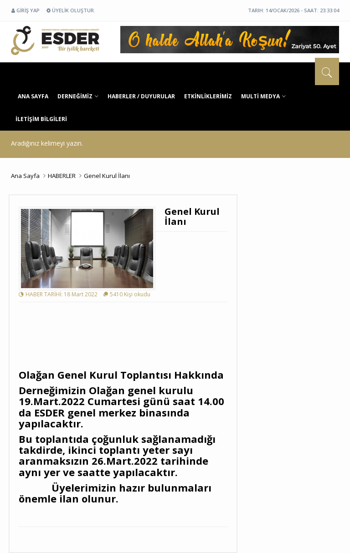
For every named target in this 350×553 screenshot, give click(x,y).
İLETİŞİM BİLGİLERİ (41, 119)
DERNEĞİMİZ (77, 96)
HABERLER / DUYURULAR (141, 96)
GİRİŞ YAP (25, 10)
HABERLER (62, 176)
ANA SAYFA (33, 96)
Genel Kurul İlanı (107, 176)
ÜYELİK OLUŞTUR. (70, 10)
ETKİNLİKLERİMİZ (208, 96)
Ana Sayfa (25, 176)
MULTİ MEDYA (263, 96)
